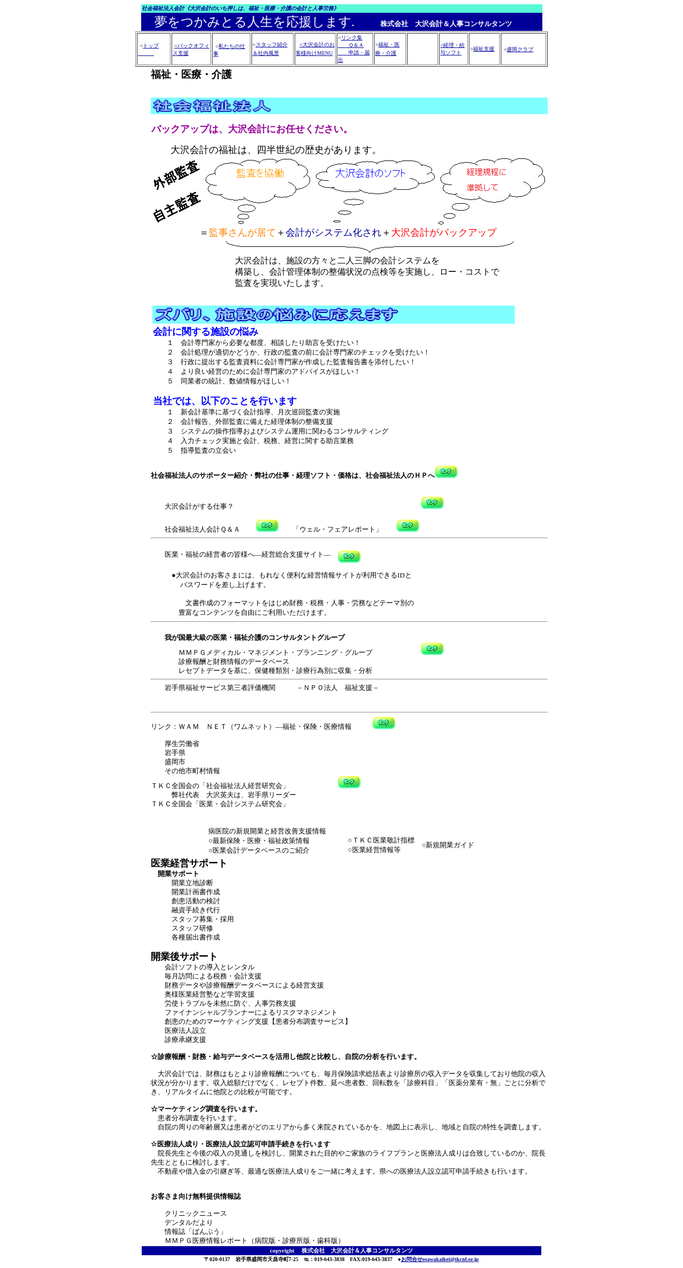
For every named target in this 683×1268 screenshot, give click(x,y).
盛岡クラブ (520, 49)
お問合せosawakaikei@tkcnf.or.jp (440, 1259)
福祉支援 (483, 49)
